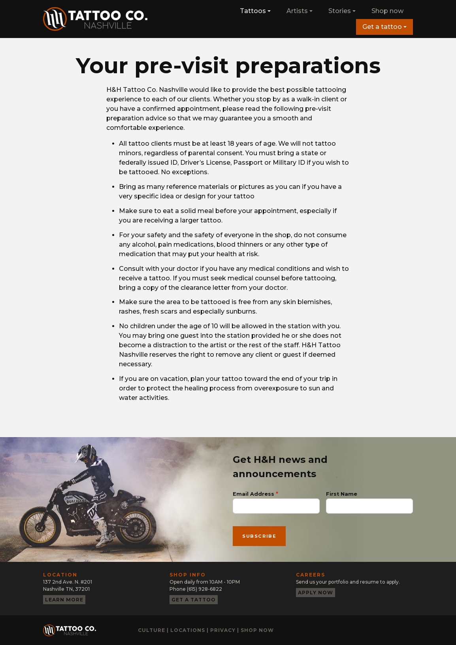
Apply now (315, 593)
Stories (339, 11)
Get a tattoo (382, 26)
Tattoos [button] (253, 11)
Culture (151, 630)
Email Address (253, 494)
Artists (297, 11)
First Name (341, 494)
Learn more (64, 600)
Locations (187, 630)
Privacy (223, 630)
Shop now (387, 11)
